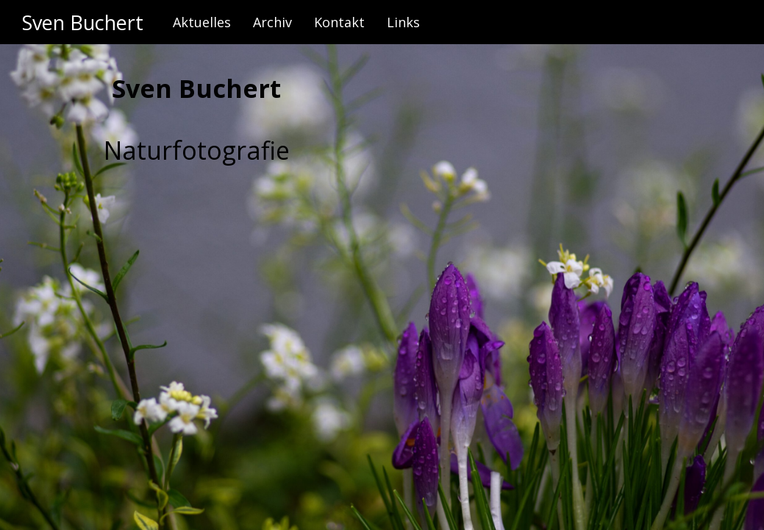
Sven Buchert (82, 22)
